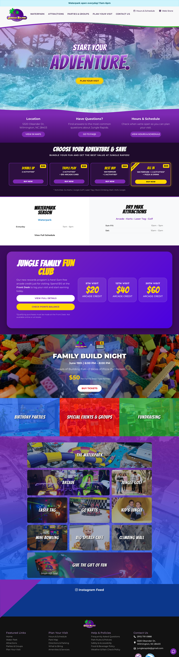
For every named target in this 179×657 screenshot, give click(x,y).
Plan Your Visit (13, 649)
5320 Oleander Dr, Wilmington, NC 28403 (148, 642)
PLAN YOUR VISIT (102, 14)
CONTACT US (123, 14)
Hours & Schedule (144, 11)
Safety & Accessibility (101, 643)
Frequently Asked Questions (105, 636)
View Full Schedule (44, 235)
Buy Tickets (89, 388)
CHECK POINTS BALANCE (45, 307)
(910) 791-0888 (144, 636)
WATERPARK (37, 14)
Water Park (11, 640)
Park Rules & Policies (101, 640)
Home (9, 636)
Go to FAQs (89, 134)
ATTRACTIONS (56, 14)
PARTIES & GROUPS (78, 14)
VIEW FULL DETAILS (45, 298)
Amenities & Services (59, 649)
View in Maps (33, 134)
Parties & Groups (14, 646)
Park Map (53, 640)
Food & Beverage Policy (103, 646)
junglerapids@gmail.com (150, 648)
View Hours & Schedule (146, 134)
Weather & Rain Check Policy (105, 649)
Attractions (11, 643)
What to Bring (56, 646)
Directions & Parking (59, 643)
